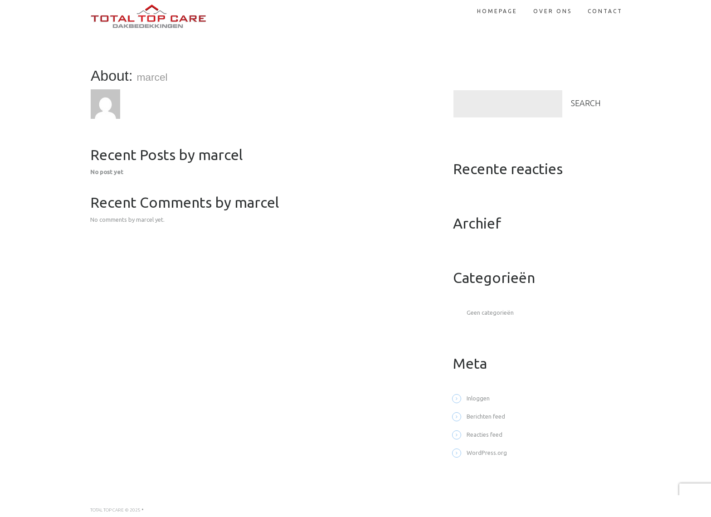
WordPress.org (487, 452)
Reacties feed (484, 434)
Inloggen (478, 398)
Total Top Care (107, 509)
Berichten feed (486, 416)
